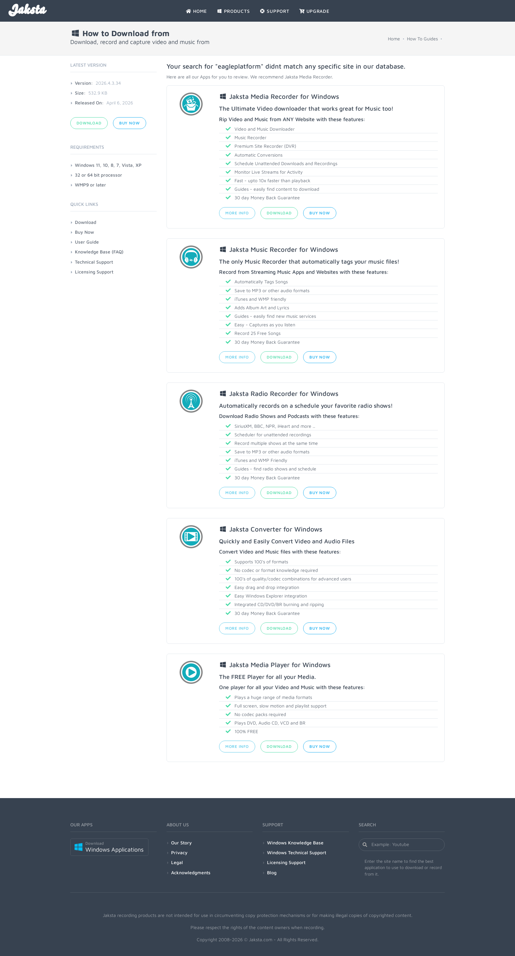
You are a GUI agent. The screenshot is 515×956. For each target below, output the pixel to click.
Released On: (89, 102)
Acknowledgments (191, 872)
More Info (237, 212)
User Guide (87, 242)
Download (279, 212)
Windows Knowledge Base (295, 842)
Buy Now (319, 212)
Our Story (181, 842)
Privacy (179, 852)
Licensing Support (94, 271)
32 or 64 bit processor (98, 175)
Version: (84, 83)
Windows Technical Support (296, 852)
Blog (272, 872)
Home (394, 38)
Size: (80, 93)
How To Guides (422, 38)
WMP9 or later (90, 184)
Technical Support (94, 262)
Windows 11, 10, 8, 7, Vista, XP (108, 165)
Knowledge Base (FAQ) (99, 251)
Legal (177, 862)
